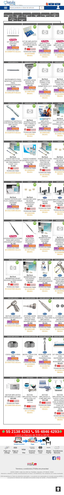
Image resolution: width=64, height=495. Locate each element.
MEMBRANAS (45, 16)
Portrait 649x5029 (52, 477)
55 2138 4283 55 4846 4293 (32, 431)
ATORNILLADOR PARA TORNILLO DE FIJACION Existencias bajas (29, 127)
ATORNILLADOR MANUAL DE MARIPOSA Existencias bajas (29, 84)
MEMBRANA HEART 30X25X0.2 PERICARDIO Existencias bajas (13, 282)
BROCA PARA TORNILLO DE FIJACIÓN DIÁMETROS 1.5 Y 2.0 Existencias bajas (44, 88)
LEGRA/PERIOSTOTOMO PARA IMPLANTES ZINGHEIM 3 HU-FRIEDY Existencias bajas (13, 242)
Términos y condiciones (24, 469)
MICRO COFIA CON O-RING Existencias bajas (29, 358)
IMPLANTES (27, 16)
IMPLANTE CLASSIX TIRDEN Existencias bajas (44, 204)
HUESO (18, 16)
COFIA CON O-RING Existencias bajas (13, 356)
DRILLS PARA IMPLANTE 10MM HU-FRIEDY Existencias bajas (44, 48)
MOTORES (22, 20)
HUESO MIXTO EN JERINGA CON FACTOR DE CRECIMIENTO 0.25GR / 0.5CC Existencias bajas (44, 165)
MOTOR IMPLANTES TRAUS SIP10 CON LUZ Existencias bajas (29, 402)
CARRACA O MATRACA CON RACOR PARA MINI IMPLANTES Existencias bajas (13, 124)
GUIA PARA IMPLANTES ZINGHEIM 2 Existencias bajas (29, 242)
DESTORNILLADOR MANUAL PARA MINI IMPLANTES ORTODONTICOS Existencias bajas (44, 321)
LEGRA (36, 16)
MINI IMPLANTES (54, 15)
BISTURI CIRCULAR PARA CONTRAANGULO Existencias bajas (13, 319)
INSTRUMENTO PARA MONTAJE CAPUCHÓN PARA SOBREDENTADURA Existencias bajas (13, 84)
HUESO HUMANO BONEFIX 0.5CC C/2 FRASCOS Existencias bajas (29, 163)
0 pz (58, 4)
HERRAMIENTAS (8, 16)
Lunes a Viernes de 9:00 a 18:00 (32, 435)
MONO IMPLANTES (12, 19)
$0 (51, 4)
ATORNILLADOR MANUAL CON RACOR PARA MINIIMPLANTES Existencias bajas (29, 321)
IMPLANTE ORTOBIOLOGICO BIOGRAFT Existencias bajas (44, 125)
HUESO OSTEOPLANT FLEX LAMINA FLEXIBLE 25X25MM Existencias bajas (13, 203)
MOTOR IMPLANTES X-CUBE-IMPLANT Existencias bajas (44, 400)
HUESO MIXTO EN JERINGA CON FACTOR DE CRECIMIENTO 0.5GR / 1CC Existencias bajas (13, 164)
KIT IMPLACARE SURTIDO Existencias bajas (13, 44)
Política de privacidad (40, 469)
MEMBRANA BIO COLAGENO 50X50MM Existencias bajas (29, 282)
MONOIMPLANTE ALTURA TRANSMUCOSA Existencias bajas (44, 359)
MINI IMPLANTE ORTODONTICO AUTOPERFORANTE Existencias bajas (44, 282)
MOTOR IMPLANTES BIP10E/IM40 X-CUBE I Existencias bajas (13, 398)
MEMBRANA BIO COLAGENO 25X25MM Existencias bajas (44, 242)
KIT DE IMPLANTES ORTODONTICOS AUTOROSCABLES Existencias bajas (29, 46)
